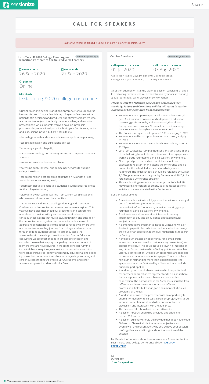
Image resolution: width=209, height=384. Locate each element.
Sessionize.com (19, 4)
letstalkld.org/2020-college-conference (58, 98)
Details (60, 381)
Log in (197, 4)
